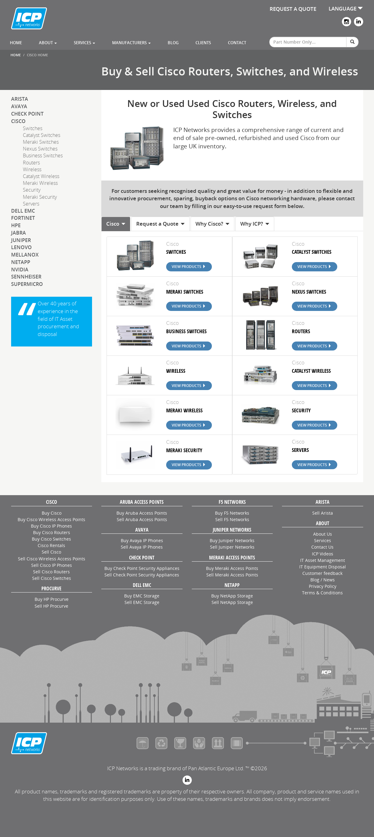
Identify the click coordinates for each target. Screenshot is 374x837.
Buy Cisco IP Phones (51, 526)
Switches (32, 128)
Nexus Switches (40, 148)
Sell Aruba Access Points (142, 519)
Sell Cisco (51, 552)
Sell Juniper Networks (232, 547)
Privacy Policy (322, 586)
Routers (31, 162)
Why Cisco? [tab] (212, 223)
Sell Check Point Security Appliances (141, 575)
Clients (203, 42)
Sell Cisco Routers (51, 572)
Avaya (19, 106)
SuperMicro (27, 284)
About (48, 42)
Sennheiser (26, 276)
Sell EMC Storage (141, 602)
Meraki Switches (41, 141)
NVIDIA (19, 269)
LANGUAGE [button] (346, 8)
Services (84, 42)
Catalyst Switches (41, 135)
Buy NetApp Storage (232, 596)
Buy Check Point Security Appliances (141, 568)
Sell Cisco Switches (51, 578)
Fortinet (23, 218)
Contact (237, 42)
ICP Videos (322, 554)
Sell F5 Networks (232, 519)
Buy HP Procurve (52, 599)
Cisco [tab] (115, 223)
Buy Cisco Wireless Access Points (51, 519)
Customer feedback (322, 573)
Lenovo (21, 247)
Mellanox (25, 254)
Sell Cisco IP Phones (51, 565)
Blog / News (322, 580)
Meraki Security (40, 196)
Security (31, 189)
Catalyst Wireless (41, 176)
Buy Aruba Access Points (141, 513)
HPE (16, 225)
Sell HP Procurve (51, 606)
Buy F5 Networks (232, 513)
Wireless (32, 169)
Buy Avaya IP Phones (142, 540)
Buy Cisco (51, 513)
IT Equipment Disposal (322, 567)
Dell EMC (23, 210)
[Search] (352, 42)
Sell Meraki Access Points (232, 575)
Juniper (21, 240)
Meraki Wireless (40, 183)
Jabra (18, 232)
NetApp (20, 262)
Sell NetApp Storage (232, 602)
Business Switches (43, 155)
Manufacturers (131, 42)
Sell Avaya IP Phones (142, 547)
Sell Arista (322, 513)
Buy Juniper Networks (232, 540)
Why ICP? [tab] (254, 223)
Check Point (27, 113)
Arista (19, 99)
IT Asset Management (322, 560)
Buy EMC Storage (141, 596)
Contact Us (322, 547)
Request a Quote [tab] (160, 223)
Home (16, 42)
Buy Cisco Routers (51, 532)
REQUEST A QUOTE (293, 8)
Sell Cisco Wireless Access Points (51, 559)
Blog (173, 42)
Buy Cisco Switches (51, 539)
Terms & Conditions (322, 593)
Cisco (18, 121)
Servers (31, 203)
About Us (322, 534)
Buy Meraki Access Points (232, 568)
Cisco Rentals (51, 545)
